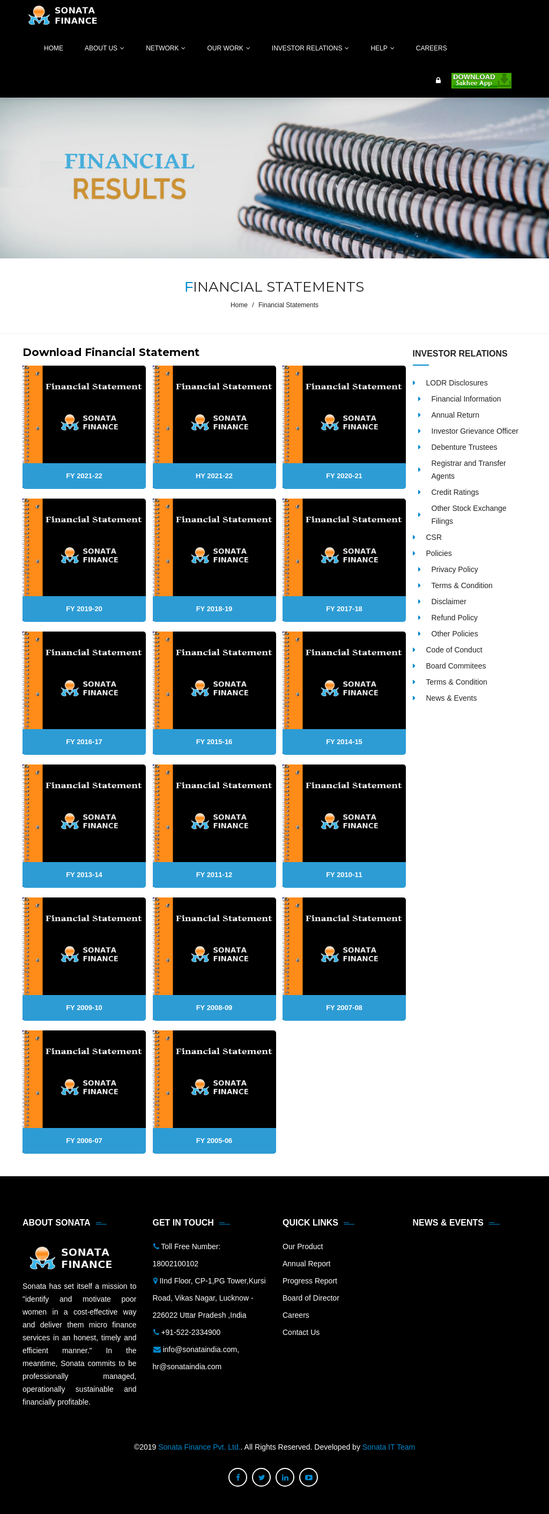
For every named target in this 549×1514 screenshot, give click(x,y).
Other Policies (455, 633)
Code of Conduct (454, 649)
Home (239, 305)
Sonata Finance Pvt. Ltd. (199, 1447)
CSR (434, 537)
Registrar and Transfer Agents (469, 469)
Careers (296, 1315)
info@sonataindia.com (199, 1349)
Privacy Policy (455, 569)
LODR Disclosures (457, 383)
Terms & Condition (462, 585)
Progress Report (310, 1280)
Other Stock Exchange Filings (469, 514)
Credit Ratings (455, 492)
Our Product (303, 1246)
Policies (439, 553)
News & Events (451, 698)
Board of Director (311, 1298)
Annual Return (456, 415)
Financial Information (466, 399)
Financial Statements (288, 305)
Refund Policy (455, 617)
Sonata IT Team (388, 1447)
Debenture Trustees (465, 447)
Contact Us (301, 1332)
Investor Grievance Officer (475, 431)
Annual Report (307, 1263)
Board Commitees (456, 666)
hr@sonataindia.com (187, 1366)
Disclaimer (449, 601)
